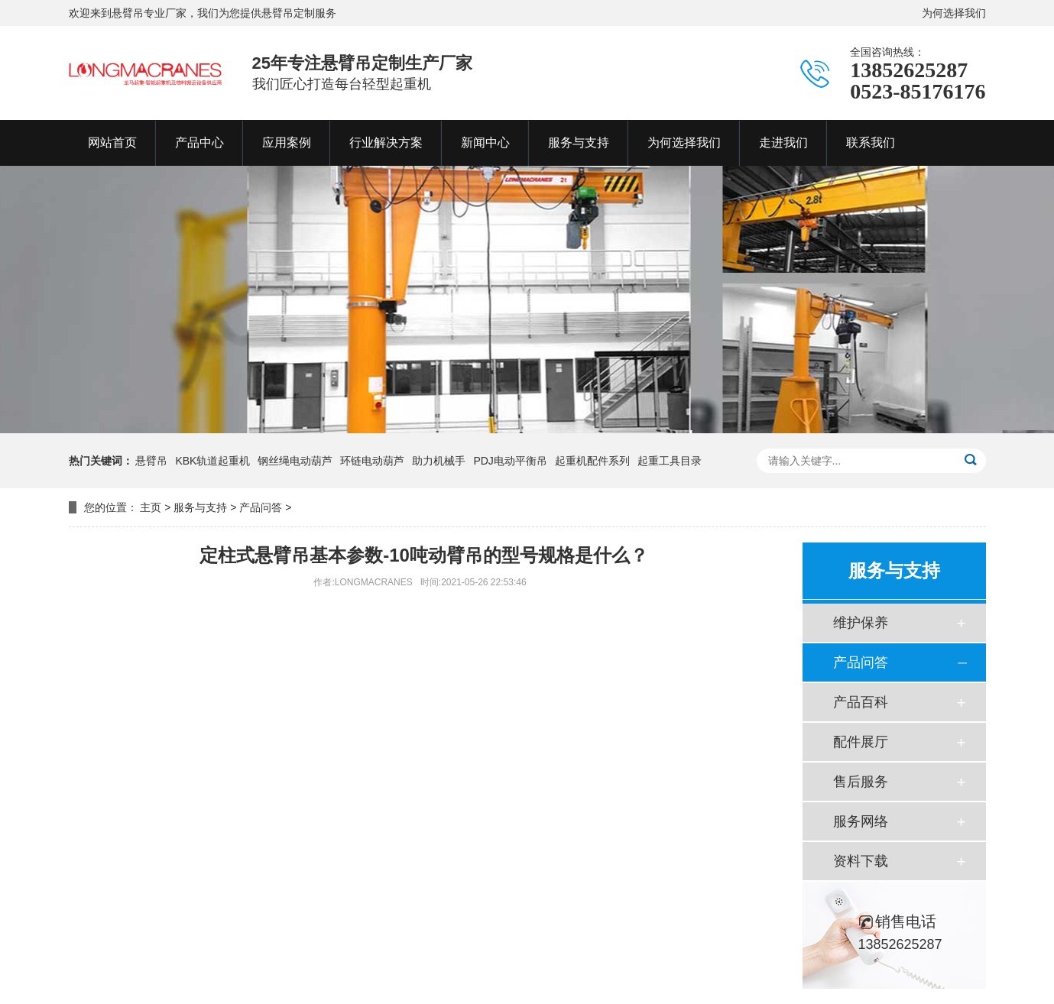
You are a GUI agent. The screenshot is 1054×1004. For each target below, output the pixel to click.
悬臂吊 (151, 461)
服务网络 (860, 821)
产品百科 (860, 702)
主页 (150, 507)
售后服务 (860, 781)
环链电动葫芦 (372, 461)
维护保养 (860, 622)
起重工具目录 (669, 461)
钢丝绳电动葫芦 (295, 461)
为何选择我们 (954, 13)
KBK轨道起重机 (212, 461)
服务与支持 (200, 507)
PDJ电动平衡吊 (509, 461)
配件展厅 (860, 742)
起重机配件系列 (592, 461)
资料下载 (860, 861)
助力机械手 (438, 461)
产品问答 (260, 507)
